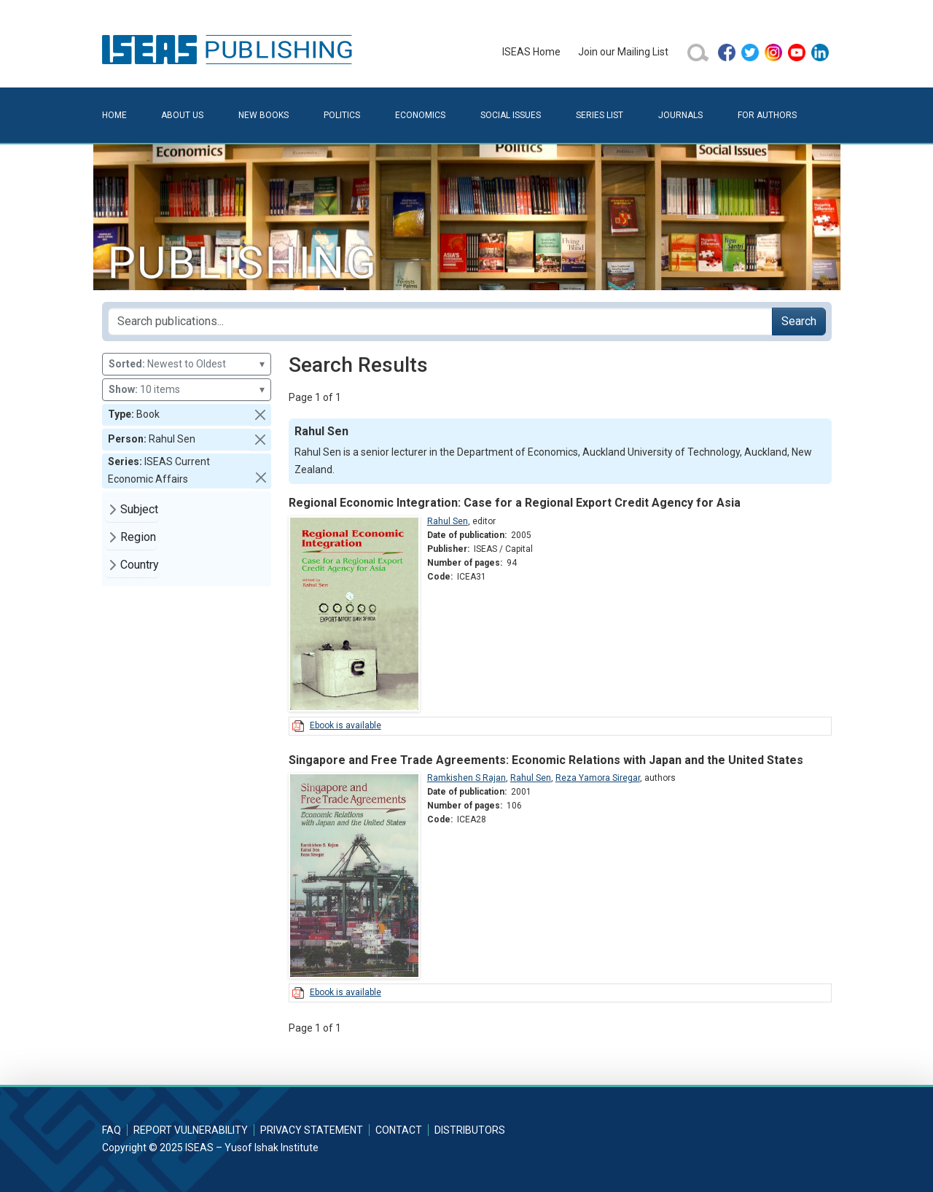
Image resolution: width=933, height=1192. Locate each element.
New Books (263, 115)
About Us (182, 115)
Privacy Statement (311, 1130)
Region (138, 537)
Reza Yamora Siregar (597, 778)
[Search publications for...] (440, 321)
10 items (187, 389)
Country (139, 565)
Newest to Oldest (187, 364)
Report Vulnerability (190, 1130)
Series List (599, 115)
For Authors (767, 115)
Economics (420, 115)
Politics (342, 115)
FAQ (111, 1130)
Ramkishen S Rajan (466, 778)
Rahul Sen (447, 521)
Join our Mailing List (623, 52)
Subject (139, 509)
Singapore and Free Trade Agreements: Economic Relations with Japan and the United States (546, 760)
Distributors (469, 1130)
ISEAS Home (531, 52)
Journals (680, 115)
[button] (260, 415)
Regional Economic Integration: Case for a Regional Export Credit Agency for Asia (515, 503)
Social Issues (510, 115)
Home (114, 115)
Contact (398, 1130)
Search (798, 321)
